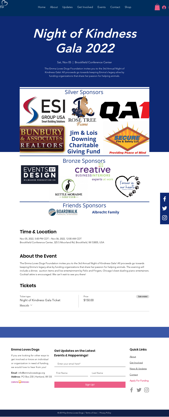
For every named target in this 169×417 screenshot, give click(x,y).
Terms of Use (91, 413)
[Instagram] (164, 217)
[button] (157, 7)
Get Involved (136, 362)
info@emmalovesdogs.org (31, 372)
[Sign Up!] (90, 385)
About (133, 356)
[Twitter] (164, 208)
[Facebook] (131, 390)
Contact (134, 374)
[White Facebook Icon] (164, 199)
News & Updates (138, 368)
